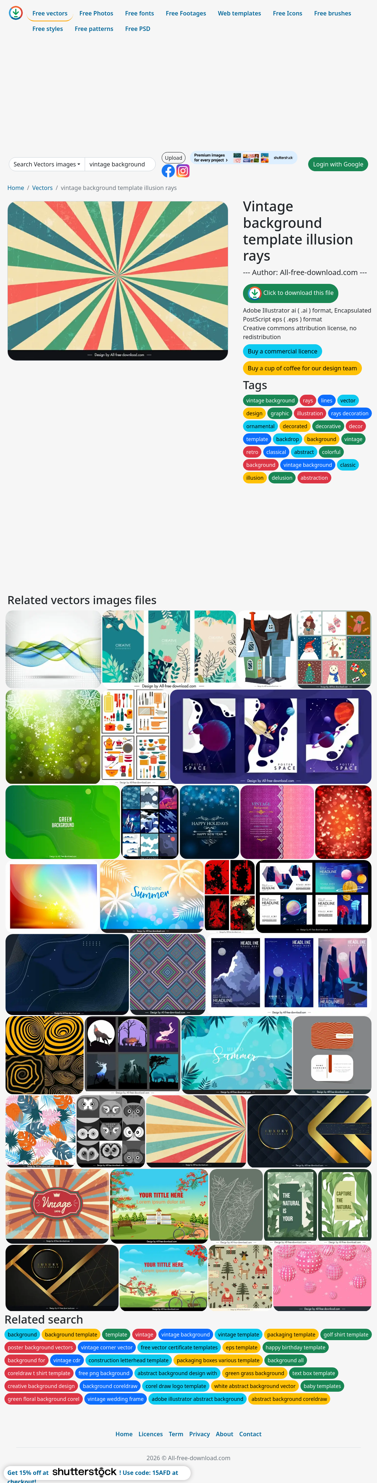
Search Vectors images (45, 164)
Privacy (199, 1434)
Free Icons (287, 13)
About (224, 1434)
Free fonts (139, 13)
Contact (250, 1434)
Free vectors (49, 13)
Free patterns (94, 29)
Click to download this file (291, 293)
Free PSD (137, 29)
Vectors (42, 188)
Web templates (239, 13)
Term (176, 1434)
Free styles (47, 29)
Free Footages (186, 13)
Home (15, 188)
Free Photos (96, 13)
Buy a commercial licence (282, 351)
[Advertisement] (188, 93)
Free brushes (332, 13)
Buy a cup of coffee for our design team (302, 368)
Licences (150, 1434)
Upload (173, 157)
